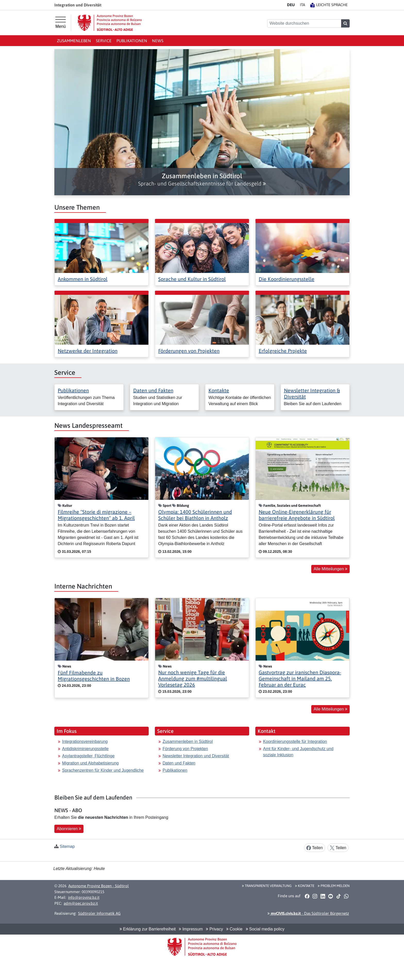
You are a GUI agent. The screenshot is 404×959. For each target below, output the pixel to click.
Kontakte (218, 390)
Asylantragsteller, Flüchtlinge (88, 756)
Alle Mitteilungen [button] (330, 569)
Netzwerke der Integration (87, 351)
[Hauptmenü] (60, 23)
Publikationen (131, 40)
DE (291, 5)
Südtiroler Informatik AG (99, 913)
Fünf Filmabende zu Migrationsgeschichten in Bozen (94, 676)
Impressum (191, 929)
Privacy (214, 929)
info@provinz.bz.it (83, 897)
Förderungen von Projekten (189, 351)
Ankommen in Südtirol (82, 279)
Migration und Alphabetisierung (90, 763)
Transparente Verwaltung (267, 886)
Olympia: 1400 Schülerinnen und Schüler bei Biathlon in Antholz (195, 515)
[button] (202, 179)
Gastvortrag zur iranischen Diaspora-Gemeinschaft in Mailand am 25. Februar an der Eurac (300, 678)
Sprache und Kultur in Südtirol (192, 279)
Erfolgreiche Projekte (283, 351)
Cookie (234, 929)
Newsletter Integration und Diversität (196, 756)
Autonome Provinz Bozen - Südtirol (98, 886)
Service (104, 40)
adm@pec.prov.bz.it (81, 903)
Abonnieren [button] (69, 829)
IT (302, 5)
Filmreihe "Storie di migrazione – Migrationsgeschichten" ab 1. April (96, 515)
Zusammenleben (74, 40)
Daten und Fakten (153, 390)
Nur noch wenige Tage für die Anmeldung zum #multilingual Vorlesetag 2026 (192, 678)
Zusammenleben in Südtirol (188, 741)
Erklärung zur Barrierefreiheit (148, 929)
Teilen (314, 848)
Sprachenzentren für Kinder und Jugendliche (103, 770)
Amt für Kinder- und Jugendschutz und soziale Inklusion (298, 752)
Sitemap (67, 846)
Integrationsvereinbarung (85, 741)
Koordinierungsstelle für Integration (295, 741)
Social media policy (265, 929)
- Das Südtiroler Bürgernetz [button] (308, 913)
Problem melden (334, 886)
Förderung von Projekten (185, 749)
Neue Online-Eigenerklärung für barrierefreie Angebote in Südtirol (297, 515)
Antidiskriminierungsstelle (85, 749)
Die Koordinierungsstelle (286, 279)
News (157, 40)
